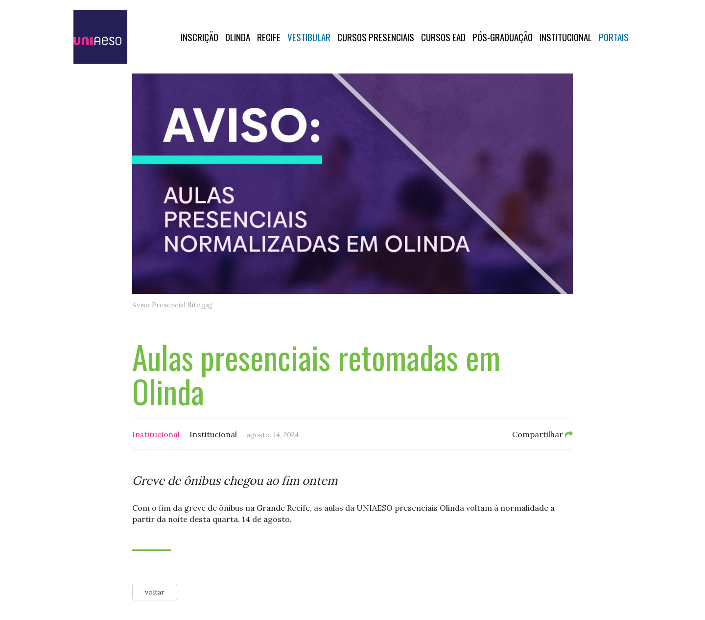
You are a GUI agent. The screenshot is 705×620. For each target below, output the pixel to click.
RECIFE (269, 37)
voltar (154, 592)
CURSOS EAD (443, 37)
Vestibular (308, 37)
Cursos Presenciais (375, 37)
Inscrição (199, 37)
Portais (614, 37)
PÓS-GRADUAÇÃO (502, 37)
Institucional (566, 37)
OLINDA (237, 37)
